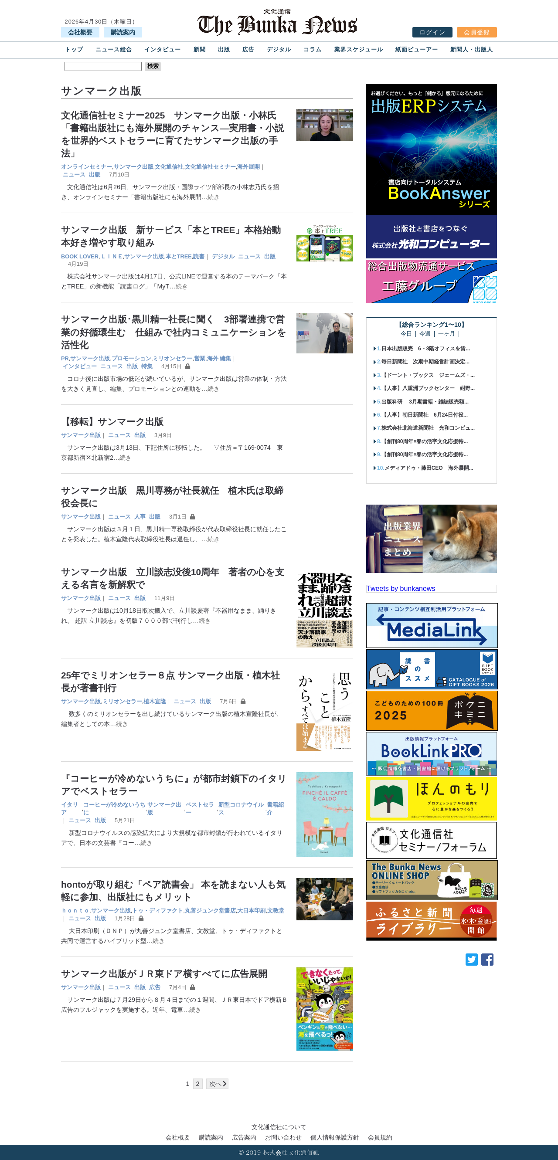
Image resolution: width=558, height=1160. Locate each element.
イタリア (69, 808)
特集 (147, 366)
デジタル (279, 49)
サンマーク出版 (133, 166)
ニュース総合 (113, 49)
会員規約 (380, 1137)
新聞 (200, 49)
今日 (406, 334)
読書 (198, 256)
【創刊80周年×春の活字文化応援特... (424, 441)
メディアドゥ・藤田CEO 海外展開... (428, 468)
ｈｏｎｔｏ (75, 910)
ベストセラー (200, 808)
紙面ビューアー (416, 49)
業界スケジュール (358, 49)
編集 (225, 358)
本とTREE (179, 256)
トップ (74, 49)
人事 (140, 516)
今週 (425, 334)
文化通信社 (169, 166)
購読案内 (123, 32)
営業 (199, 358)
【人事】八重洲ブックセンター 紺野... (428, 388)
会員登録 (477, 32)
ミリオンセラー (172, 358)
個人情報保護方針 (334, 1137)
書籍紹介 (275, 808)
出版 (224, 49)
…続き (210, 196)
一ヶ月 (446, 334)
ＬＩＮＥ (111, 256)
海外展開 (248, 166)
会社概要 (80, 32)
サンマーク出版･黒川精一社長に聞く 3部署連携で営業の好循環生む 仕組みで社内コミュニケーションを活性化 (173, 331)
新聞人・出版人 (471, 49)
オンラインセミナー (86, 166)
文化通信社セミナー (210, 166)
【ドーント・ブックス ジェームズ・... (428, 375)
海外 (212, 358)
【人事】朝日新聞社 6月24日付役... (424, 415)
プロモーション (131, 358)
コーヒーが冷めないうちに (114, 808)
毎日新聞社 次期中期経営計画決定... (425, 362)
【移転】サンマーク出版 (112, 422)
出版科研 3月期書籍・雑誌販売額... (425, 402)
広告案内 (244, 1137)
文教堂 (275, 910)
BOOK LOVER (80, 256)
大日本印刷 (251, 910)
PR (65, 358)
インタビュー (162, 49)
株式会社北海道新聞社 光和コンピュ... (428, 428)
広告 (248, 49)
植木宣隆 (154, 701)
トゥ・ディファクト (157, 910)
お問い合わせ (283, 1137)
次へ (215, 1083)
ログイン (432, 32)
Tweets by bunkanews (401, 588)
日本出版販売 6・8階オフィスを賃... (425, 349)
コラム (312, 49)
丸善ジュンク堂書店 (210, 910)
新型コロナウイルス (241, 808)
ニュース (74, 174)
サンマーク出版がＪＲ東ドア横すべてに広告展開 (164, 974)
